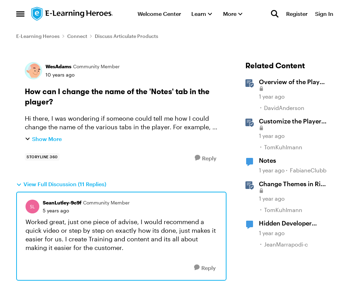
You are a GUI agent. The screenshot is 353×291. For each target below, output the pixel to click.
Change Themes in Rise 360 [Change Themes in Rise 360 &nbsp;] (293, 184)
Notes (267, 160)
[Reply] (205, 158)
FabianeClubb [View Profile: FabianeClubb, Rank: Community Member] (308, 170)
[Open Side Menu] (20, 14)
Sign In (324, 13)
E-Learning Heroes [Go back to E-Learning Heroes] (38, 36)
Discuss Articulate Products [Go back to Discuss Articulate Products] (126, 36)
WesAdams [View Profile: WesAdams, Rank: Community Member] (58, 66)
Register (296, 13)
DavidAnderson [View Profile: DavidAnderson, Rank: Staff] (284, 107)
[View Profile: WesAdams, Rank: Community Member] (33, 70)
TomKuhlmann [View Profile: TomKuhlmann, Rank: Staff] (283, 147)
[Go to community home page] (72, 14)
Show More (43, 139)
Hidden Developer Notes (285, 223)
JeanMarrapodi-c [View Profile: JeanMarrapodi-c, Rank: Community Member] (286, 244)
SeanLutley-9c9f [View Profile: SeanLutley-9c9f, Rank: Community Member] (62, 202)
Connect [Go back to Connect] (77, 36)
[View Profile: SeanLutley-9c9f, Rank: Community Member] (32, 206)
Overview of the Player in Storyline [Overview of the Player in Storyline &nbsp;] (292, 82)
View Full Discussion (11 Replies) (61, 184)
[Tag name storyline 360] (42, 157)
